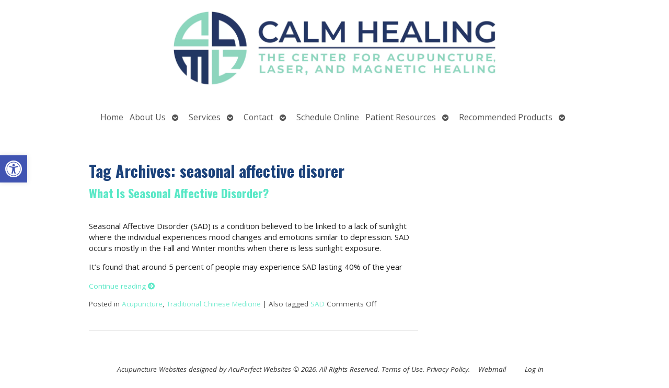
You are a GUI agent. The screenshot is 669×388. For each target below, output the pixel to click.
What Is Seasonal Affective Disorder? (179, 193)
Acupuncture (142, 304)
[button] (13, 168)
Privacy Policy (447, 369)
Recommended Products (505, 117)
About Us (148, 117)
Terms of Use (402, 369)
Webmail (492, 369)
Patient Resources (400, 117)
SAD (317, 304)
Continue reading (122, 286)
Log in (534, 369)
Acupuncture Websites (152, 369)
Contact (258, 117)
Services (205, 117)
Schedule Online (327, 117)
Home (111, 117)
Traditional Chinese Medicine (214, 304)
